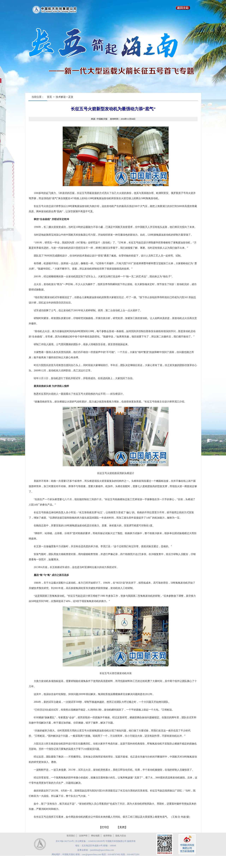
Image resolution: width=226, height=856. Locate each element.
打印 (104, 827)
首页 (49, 97)
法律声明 (83, 835)
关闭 (122, 827)
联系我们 (71, 835)
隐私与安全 (120, 835)
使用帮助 (107, 835)
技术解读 (61, 97)
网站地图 (95, 835)
